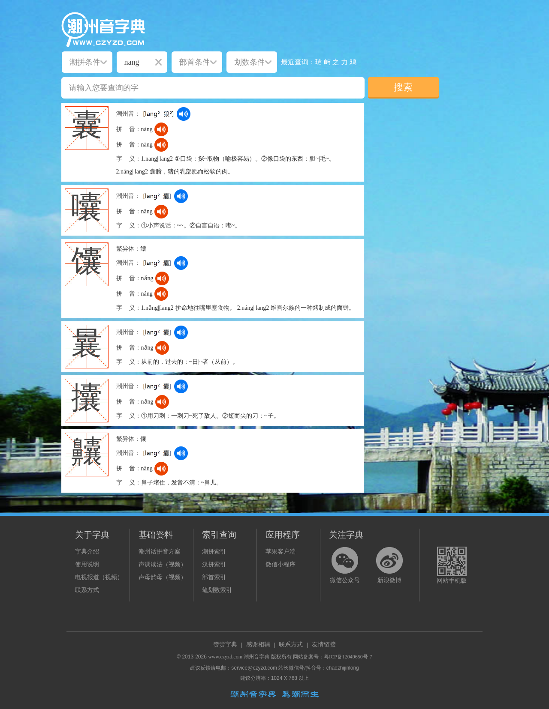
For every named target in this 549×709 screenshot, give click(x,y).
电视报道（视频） (99, 577)
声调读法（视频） (163, 564)
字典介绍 (87, 551)
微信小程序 (280, 564)
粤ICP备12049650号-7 (348, 657)
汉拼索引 (214, 564)
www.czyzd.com (225, 657)
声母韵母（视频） (163, 577)
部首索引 (214, 577)
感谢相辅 (258, 644)
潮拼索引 (214, 551)
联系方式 (87, 590)
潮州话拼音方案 (160, 551)
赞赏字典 (225, 644)
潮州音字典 (256, 657)
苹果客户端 (280, 551)
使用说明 (87, 564)
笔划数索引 (217, 590)
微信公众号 (345, 580)
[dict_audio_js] (183, 114)
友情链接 (324, 644)
